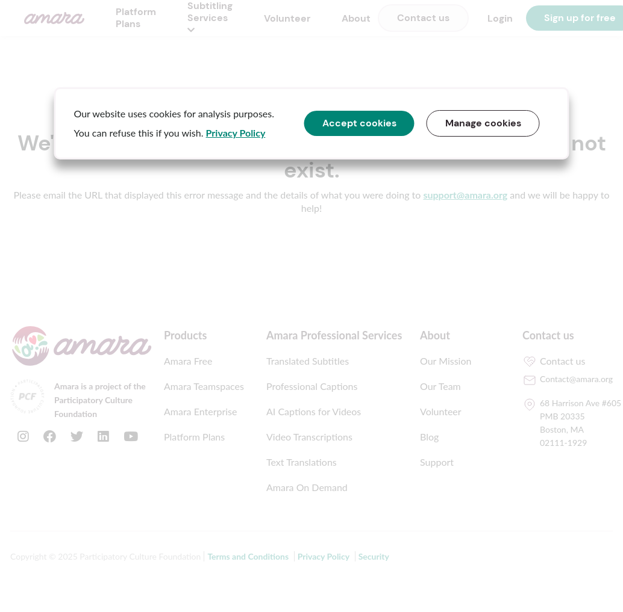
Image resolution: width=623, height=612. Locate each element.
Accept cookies (359, 123)
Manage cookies (483, 123)
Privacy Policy (236, 132)
